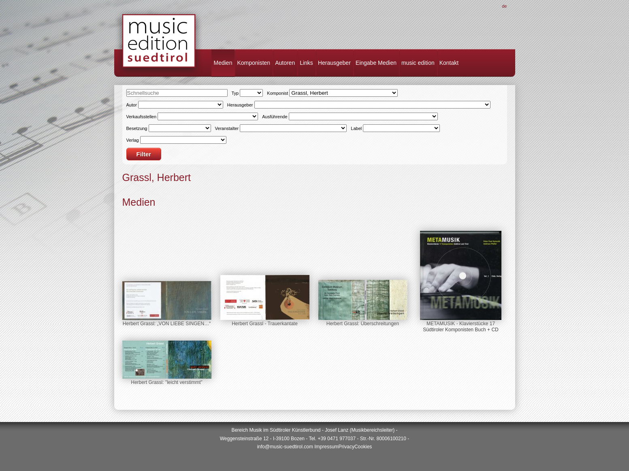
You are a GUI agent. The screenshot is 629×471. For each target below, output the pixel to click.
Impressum (326, 447)
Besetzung (136, 128)
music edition (418, 63)
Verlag (132, 140)
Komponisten (253, 63)
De (504, 6)
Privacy (346, 447)
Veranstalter (227, 128)
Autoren (285, 63)
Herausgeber (334, 63)
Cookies (363, 447)
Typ (235, 93)
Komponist (277, 93)
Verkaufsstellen (141, 116)
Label (356, 128)
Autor (131, 104)
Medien (223, 63)
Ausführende (274, 116)
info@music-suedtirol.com (285, 447)
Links (306, 63)
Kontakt (448, 63)
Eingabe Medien (376, 63)
